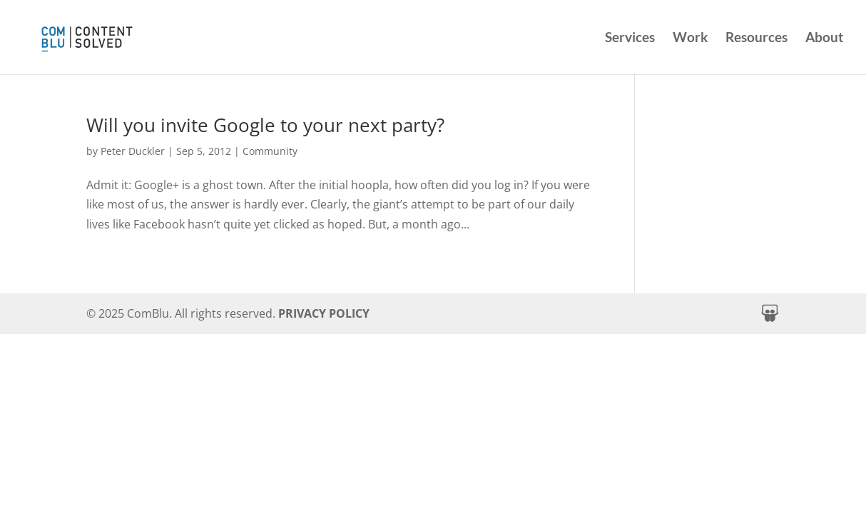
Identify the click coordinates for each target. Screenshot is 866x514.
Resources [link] (756, 38)
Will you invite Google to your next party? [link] (265, 125)
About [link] (824, 38)
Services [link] (630, 38)
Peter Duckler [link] (133, 151)
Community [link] (270, 151)
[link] (120, 35)
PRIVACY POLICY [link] (324, 313)
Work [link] (690, 38)
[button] (769, 313)
